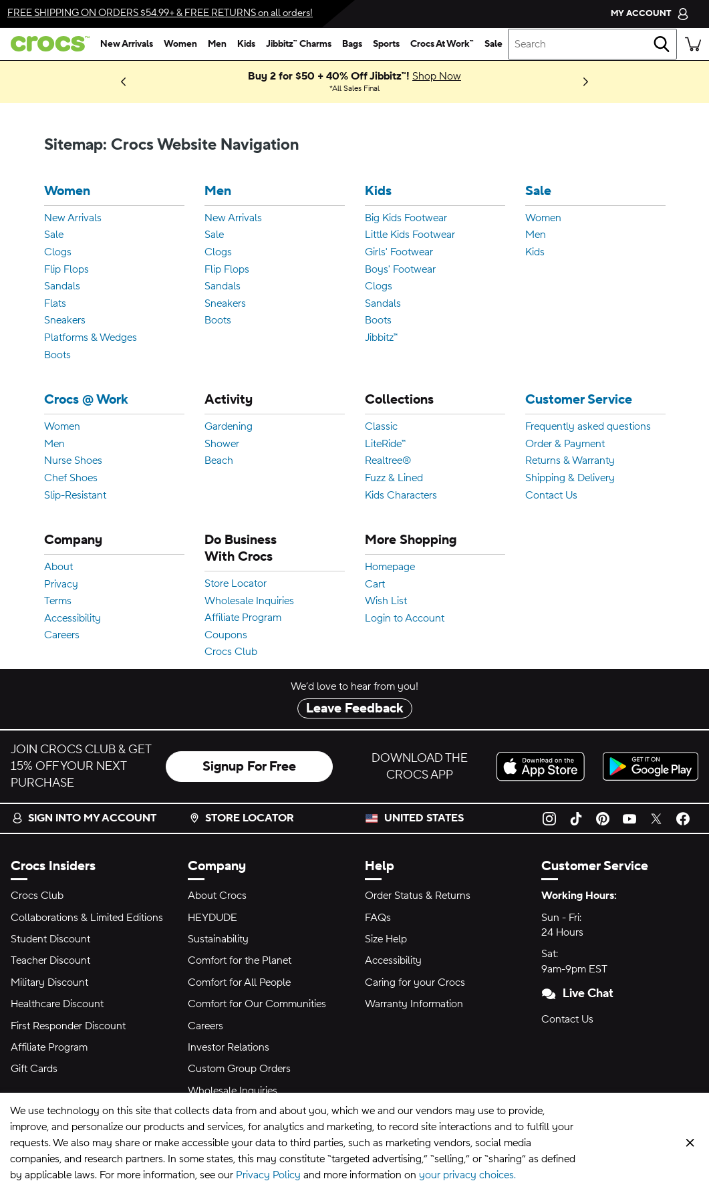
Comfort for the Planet (239, 960)
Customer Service (578, 400)
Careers (62, 636)
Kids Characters (401, 496)
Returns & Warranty (570, 461)
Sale (53, 235)
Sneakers (65, 321)
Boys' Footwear (400, 270)
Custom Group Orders (239, 1068)
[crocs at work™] (442, 44)
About (58, 567)
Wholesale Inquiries (249, 601)
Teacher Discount (50, 960)
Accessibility (72, 619)
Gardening (228, 427)
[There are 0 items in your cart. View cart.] (693, 44)
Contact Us (551, 496)
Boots (57, 356)
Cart (375, 585)
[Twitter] (656, 818)
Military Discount (49, 982)
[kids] (246, 44)
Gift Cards (34, 1068)
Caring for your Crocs (415, 982)
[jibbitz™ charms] (299, 44)
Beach (218, 461)
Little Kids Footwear (410, 235)
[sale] (493, 44)
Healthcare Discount (57, 1004)
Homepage (390, 567)
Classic (381, 427)
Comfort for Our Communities (257, 1004)
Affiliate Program (242, 618)
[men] (217, 44)
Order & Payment (565, 444)
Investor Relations (228, 1047)
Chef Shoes (71, 479)
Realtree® (388, 461)
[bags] (352, 44)
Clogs (58, 253)
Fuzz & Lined (394, 479)
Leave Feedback (355, 708)
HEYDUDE (212, 917)
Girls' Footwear (399, 253)
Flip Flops (66, 270)
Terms (58, 601)
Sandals (62, 287)
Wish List (386, 601)
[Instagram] (549, 818)
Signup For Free (249, 766)
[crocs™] (47, 43)
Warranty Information (414, 1004)
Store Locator (235, 584)
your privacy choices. (467, 1175)
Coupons (225, 636)
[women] (180, 44)
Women (67, 191)
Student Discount (50, 939)
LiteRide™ (385, 444)
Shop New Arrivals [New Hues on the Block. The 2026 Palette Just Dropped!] (93, 81)
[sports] (386, 44)
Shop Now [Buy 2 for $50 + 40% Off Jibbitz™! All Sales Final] (436, 76)
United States (424, 818)
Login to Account (404, 619)
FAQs (378, 917)
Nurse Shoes (73, 461)
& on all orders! (160, 13)
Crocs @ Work (86, 400)
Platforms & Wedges (90, 338)
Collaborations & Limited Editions (87, 917)
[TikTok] (576, 818)
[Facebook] (683, 818)
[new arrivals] (126, 44)
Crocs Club (230, 652)
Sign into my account (84, 818)
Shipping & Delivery (570, 479)
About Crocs (217, 895)
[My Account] (650, 13)
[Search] (661, 44)
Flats (55, 304)
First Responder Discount (68, 1026)
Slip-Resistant (75, 496)
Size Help (386, 939)
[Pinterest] (602, 818)
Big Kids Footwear (406, 219)
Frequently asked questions (588, 427)
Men (217, 191)
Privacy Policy (268, 1175)
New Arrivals (73, 219)
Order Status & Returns (417, 895)
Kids (378, 191)
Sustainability (218, 939)
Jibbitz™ (381, 338)
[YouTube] (629, 818)
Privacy (61, 585)
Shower (221, 444)
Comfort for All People (239, 982)
